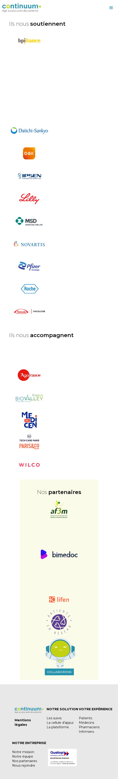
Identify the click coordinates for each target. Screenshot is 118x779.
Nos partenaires (24, 761)
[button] (79, 8)
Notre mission (23, 752)
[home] (20, 7)
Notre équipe (22, 756)
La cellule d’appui (60, 723)
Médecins (86, 723)
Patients (85, 718)
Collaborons (59, 672)
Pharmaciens (89, 727)
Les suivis (54, 718)
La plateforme (58, 727)
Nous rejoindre (23, 765)
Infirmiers (86, 732)
